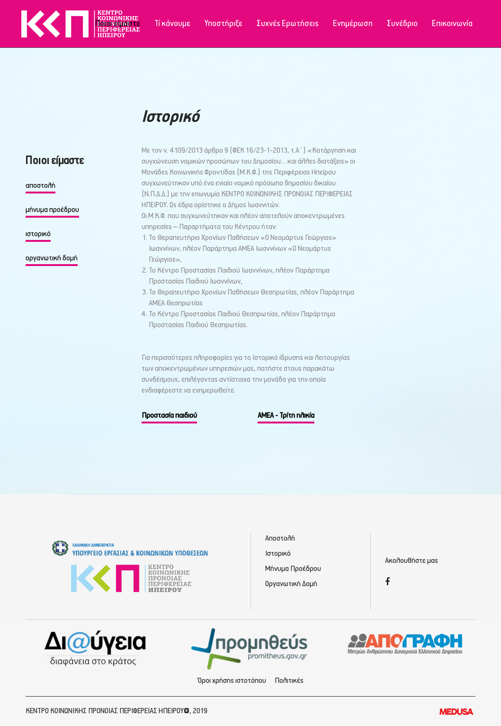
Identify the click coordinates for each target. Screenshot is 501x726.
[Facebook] (387, 582)
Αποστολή (280, 538)
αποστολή (40, 185)
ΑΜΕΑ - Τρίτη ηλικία (286, 415)
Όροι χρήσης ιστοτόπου (232, 680)
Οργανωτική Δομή (291, 583)
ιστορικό (38, 234)
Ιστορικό (278, 553)
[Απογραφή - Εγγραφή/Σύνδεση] (405, 643)
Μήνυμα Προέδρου (293, 568)
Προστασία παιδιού (169, 415)
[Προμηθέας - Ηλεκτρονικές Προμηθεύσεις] (250, 648)
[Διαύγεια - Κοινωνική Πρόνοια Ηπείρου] (96, 648)
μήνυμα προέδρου (52, 209)
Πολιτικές (289, 680)
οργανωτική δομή (52, 258)
